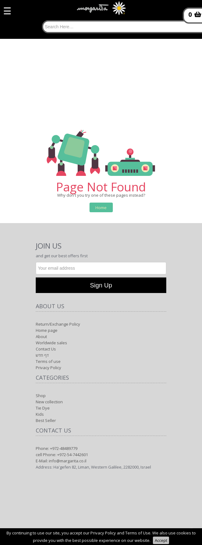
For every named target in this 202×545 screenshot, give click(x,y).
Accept (161, 540)
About (41, 336)
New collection (49, 402)
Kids (40, 414)
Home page (46, 330)
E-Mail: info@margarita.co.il (61, 461)
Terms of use (48, 361)
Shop (41, 395)
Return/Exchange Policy (58, 324)
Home (101, 207)
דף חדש (42, 355)
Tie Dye (43, 408)
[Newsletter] (101, 268)
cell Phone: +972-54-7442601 (62, 454)
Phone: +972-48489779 (56, 448)
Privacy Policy (48, 367)
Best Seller (46, 420)
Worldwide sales (51, 343)
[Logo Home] (101, 11)
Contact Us (46, 349)
